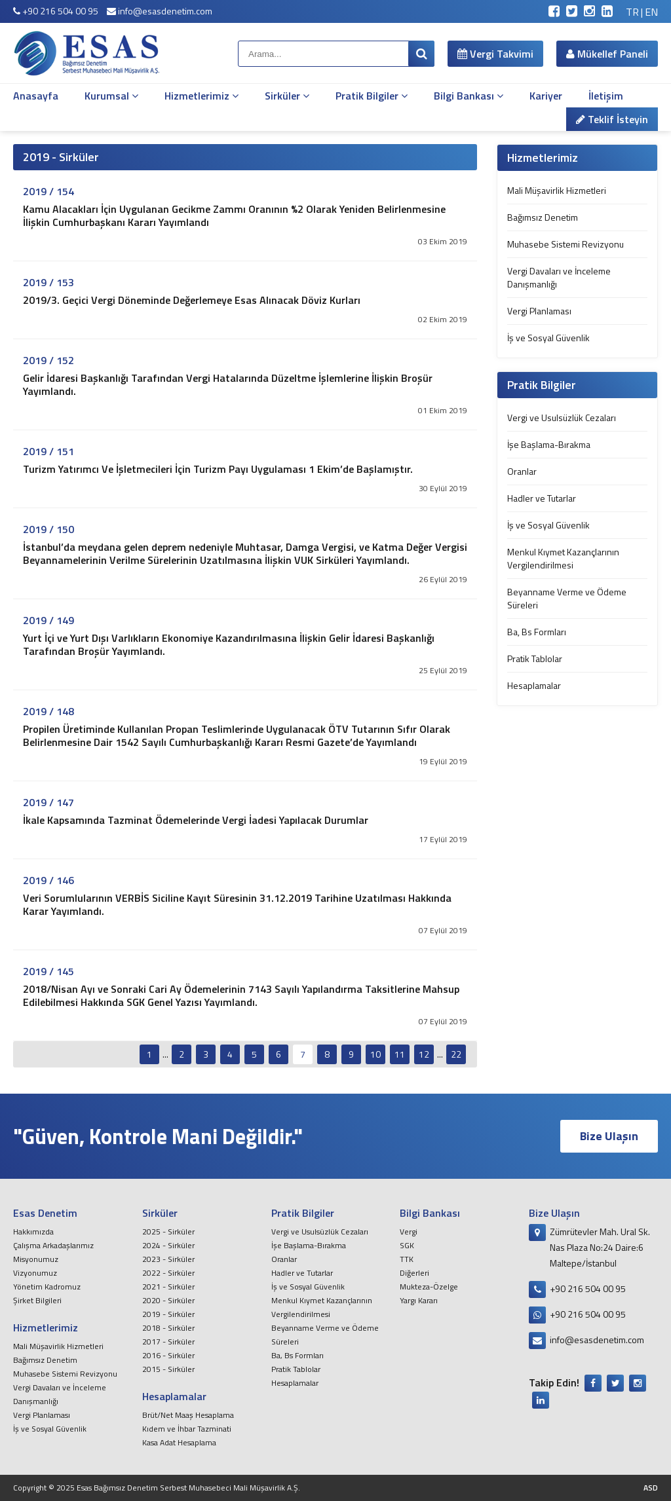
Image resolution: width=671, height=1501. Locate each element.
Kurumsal (111, 95)
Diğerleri (414, 1273)
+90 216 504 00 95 (55, 11)
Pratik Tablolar (534, 658)
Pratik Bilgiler (372, 95)
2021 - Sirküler (168, 1286)
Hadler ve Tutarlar (541, 498)
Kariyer (545, 95)
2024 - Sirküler (168, 1245)
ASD (650, 1487)
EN (651, 12)
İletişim (605, 95)
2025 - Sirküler (168, 1231)
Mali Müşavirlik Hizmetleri (556, 190)
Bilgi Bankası (468, 95)
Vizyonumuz (35, 1273)
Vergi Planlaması (539, 311)
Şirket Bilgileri (37, 1300)
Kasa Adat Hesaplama (179, 1442)
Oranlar (522, 471)
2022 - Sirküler (168, 1273)
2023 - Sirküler (168, 1259)
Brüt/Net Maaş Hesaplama (188, 1415)
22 (456, 1054)
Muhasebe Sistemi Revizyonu (565, 244)
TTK (406, 1259)
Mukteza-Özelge (429, 1286)
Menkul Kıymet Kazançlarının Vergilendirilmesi (563, 558)
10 (375, 1054)
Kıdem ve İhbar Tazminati (186, 1428)
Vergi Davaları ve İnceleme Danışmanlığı (559, 277)
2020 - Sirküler (168, 1300)
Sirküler (287, 95)
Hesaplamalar (534, 685)
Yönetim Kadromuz (47, 1286)
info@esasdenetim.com (159, 11)
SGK (407, 1245)
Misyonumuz (35, 1259)
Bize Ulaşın (609, 1136)
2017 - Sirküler (168, 1341)
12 (424, 1054)
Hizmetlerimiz (201, 95)
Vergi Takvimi (495, 54)
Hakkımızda (33, 1231)
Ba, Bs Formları (536, 632)
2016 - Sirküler (168, 1355)
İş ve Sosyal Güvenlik (548, 337)
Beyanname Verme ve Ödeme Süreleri (566, 598)
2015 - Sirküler (168, 1369)
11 (399, 1054)
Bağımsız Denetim (542, 217)
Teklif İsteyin (612, 119)
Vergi (408, 1231)
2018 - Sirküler (168, 1328)
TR (632, 12)
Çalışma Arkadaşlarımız (53, 1245)
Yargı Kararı (419, 1300)
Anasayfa (35, 95)
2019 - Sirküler (168, 1314)
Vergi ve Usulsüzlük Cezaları (561, 417)
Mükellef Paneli (607, 54)
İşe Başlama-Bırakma (548, 444)
